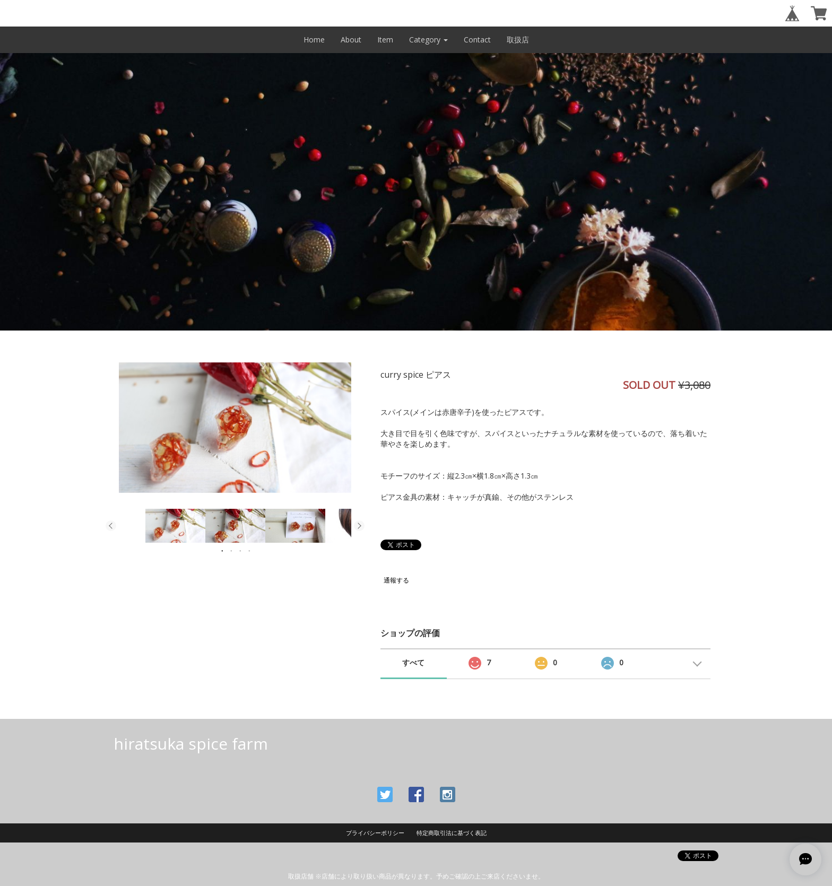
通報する (396, 580)
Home (314, 39)
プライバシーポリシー (375, 833)
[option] (235, 427)
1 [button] (222, 550)
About (351, 39)
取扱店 (518, 39)
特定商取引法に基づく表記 (452, 833)
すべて (413, 662)
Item (385, 39)
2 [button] (231, 550)
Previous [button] (111, 525)
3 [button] (240, 550)
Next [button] (359, 525)
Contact (477, 39)
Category (428, 39)
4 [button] (249, 550)
